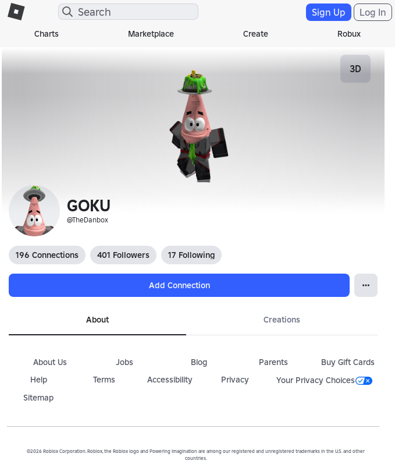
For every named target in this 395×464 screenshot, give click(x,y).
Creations (282, 319)
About (97, 319)
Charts (46, 34)
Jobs (124, 362)
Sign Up (329, 12)
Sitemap (38, 397)
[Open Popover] (366, 285)
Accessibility (170, 379)
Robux (349, 34)
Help (38, 379)
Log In (373, 12)
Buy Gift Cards (348, 362)
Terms (104, 379)
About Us (50, 362)
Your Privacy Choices (324, 380)
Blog (199, 362)
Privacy (235, 379)
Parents (273, 362)
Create (255, 34)
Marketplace (151, 34)
